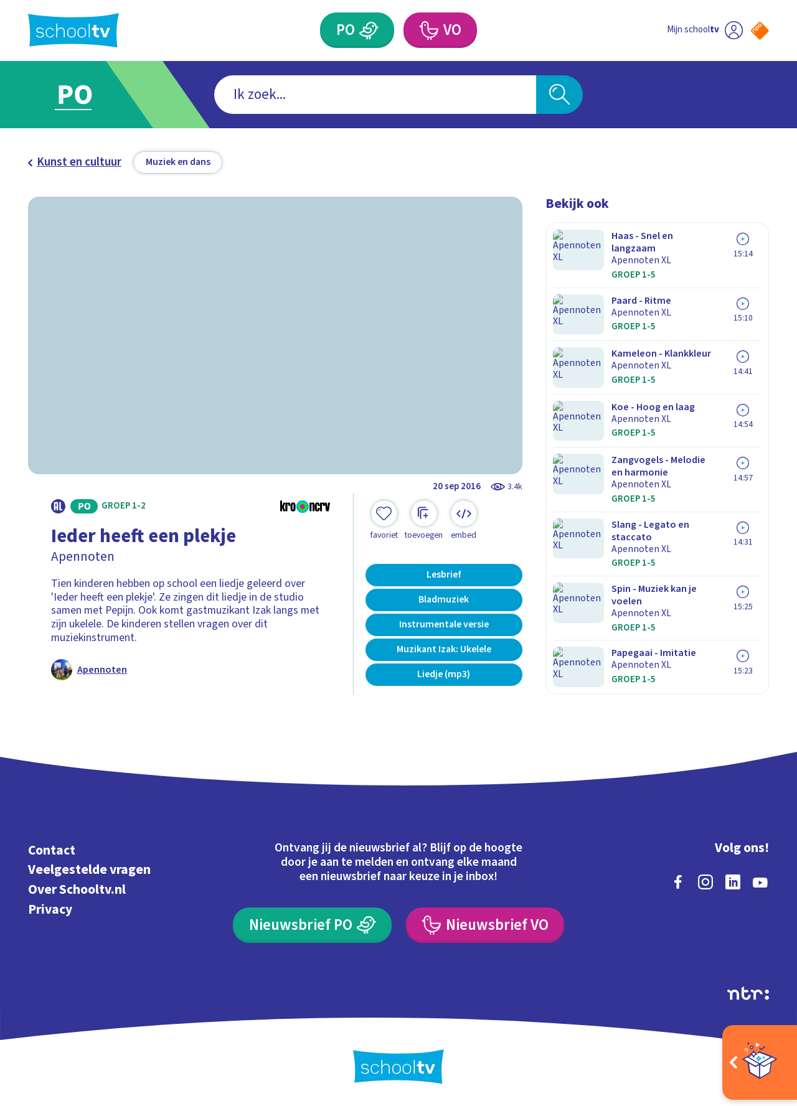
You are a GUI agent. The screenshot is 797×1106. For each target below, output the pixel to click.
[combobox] (375, 95)
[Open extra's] (759, 1062)
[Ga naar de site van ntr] (748, 991)
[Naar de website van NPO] (760, 30)
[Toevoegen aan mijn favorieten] (384, 520)
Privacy (50, 907)
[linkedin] (733, 880)
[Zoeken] (559, 95)
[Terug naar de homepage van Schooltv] (73, 30)
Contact (51, 848)
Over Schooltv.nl (77, 887)
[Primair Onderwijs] (369, 30)
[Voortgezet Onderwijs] (428, 30)
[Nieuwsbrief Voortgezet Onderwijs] (485, 923)
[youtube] (760, 880)
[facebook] (678, 880)
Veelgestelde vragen (89, 868)
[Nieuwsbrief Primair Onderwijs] (312, 923)
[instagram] (705, 880)
